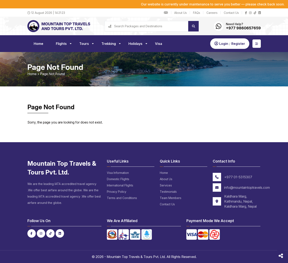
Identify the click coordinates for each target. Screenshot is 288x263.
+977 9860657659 (243, 28)
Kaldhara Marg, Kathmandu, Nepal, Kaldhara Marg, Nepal (240, 201)
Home (32, 74)
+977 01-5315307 (238, 177)
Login (223, 44)
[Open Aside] (256, 43)
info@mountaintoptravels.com (247, 187)
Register (238, 44)
